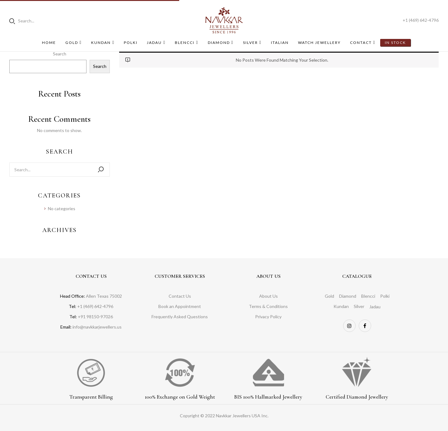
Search (59, 53)
